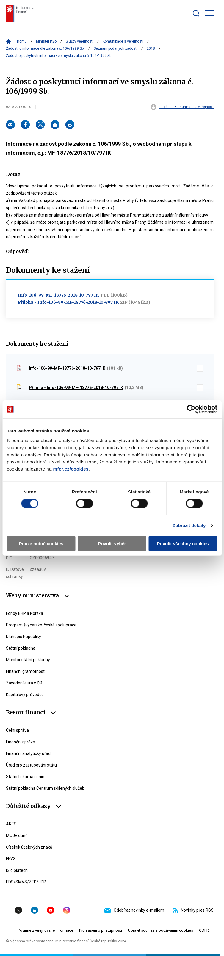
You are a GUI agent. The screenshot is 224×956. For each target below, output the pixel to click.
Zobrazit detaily (189, 525)
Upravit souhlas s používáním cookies (160, 930)
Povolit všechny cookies (183, 543)
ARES (11, 824)
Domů (22, 41)
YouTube (50, 910)
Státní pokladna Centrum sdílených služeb (45, 788)
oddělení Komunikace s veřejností (186, 107)
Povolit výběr (112, 543)
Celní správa (17, 730)
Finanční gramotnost (25, 671)
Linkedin (34, 910)
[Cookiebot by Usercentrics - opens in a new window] (191, 409)
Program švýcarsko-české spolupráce (41, 625)
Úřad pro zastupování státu (31, 765)
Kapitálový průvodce (25, 694)
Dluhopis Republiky (23, 636)
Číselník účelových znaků (29, 847)
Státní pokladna (20, 648)
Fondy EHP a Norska (24, 613)
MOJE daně (16, 835)
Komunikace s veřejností (123, 41)
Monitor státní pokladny (28, 659)
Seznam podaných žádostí (115, 48)
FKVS (11, 858)
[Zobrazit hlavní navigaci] (209, 13)
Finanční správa (20, 741)
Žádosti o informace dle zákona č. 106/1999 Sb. (45, 48)
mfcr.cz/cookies (71, 468)
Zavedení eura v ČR (24, 683)
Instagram (66, 910)
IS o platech (17, 870)
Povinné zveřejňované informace (45, 930)
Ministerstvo (46, 41)
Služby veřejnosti (79, 41)
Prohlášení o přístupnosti (100, 930)
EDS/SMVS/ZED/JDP (26, 882)
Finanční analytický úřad (28, 753)
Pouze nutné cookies (41, 543)
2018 (151, 48)
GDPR (204, 930)
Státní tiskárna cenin (25, 776)
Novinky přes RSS (193, 910)
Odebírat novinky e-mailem (134, 910)
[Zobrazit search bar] (196, 13)
